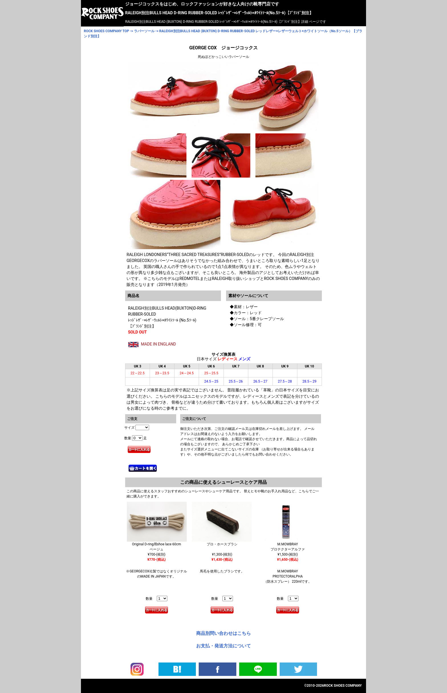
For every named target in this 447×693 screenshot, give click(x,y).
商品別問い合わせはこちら (223, 633)
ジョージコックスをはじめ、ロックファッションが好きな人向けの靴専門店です (202, 4)
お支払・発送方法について (223, 646)
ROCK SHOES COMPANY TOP (106, 31)
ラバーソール (144, 31)
